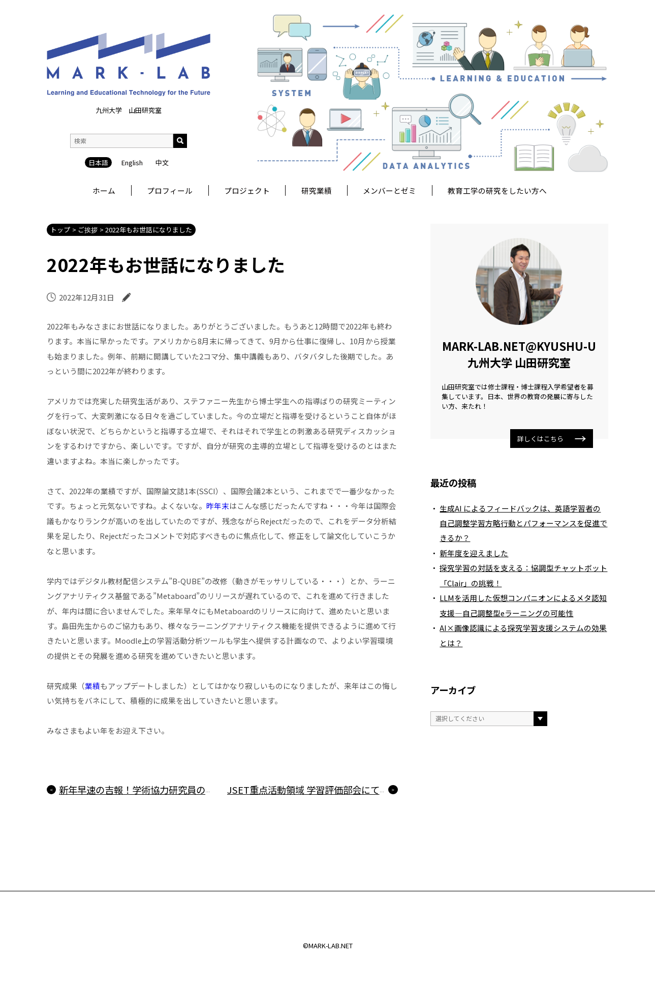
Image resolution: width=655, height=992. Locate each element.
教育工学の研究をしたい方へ (497, 190)
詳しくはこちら (551, 438)
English (132, 107)
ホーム (103, 190)
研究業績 (316, 190)
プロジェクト (247, 190)
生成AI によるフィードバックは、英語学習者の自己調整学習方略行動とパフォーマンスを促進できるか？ (523, 523)
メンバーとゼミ (389, 190)
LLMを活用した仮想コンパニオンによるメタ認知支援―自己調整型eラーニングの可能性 (523, 605)
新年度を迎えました (474, 553)
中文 (162, 107)
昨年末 (217, 505)
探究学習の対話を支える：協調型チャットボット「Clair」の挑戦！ (523, 575)
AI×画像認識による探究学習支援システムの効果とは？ (523, 635)
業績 (92, 685)
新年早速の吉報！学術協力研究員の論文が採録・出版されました (191, 789)
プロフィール (170, 190)
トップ (60, 229)
